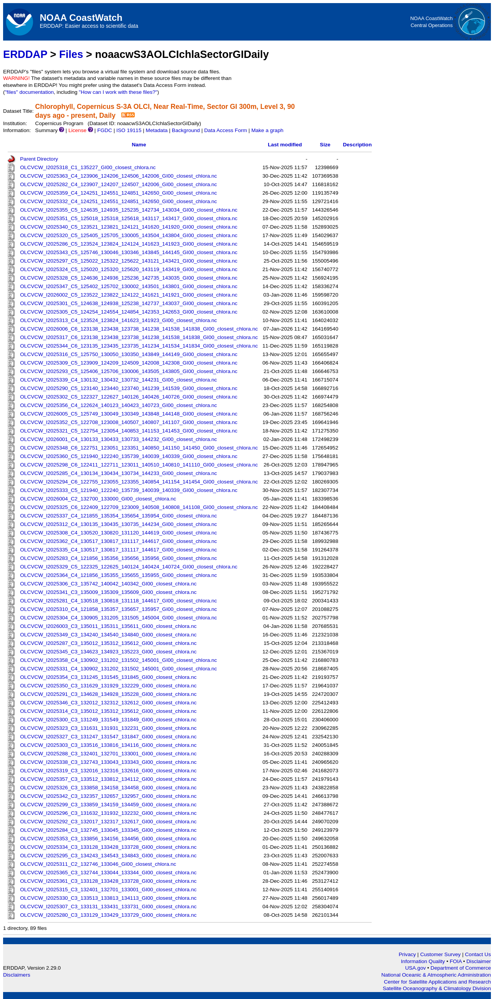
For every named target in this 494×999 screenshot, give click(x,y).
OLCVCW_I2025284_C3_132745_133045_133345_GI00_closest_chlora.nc (108, 830)
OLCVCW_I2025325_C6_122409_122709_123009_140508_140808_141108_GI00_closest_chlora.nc (139, 507)
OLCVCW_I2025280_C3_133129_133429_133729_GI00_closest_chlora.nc (108, 915)
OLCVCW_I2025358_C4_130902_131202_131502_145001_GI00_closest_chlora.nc (118, 660)
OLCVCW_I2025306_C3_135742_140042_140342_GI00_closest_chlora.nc (108, 584)
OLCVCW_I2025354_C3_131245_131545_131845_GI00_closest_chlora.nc (108, 677)
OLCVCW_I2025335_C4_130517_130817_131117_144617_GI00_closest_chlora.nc (118, 550)
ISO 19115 (128, 130)
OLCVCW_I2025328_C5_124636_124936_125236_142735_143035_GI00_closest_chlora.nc (128, 278)
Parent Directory (39, 159)
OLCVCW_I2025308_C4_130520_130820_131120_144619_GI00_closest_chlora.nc (118, 533)
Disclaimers (16, 975)
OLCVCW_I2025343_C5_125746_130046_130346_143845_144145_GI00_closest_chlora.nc (128, 252)
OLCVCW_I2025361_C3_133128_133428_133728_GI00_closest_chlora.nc (108, 881)
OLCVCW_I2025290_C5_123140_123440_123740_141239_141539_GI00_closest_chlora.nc (128, 388)
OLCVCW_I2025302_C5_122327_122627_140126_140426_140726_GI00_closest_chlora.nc (128, 397)
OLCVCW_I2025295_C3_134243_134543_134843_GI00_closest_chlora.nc (108, 855)
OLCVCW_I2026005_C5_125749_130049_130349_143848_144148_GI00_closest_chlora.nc (128, 414)
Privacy (407, 954)
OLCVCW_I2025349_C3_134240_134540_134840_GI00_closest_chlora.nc (108, 635)
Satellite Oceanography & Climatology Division (437, 988)
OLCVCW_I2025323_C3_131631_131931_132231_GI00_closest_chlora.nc (108, 728)
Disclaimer (479, 961)
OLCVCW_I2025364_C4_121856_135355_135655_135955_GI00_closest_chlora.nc (118, 575)
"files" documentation (29, 92)
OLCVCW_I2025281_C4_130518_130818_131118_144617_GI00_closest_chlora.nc (118, 601)
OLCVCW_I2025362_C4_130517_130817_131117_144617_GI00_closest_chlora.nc (118, 541)
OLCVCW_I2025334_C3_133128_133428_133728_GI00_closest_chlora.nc (108, 847)
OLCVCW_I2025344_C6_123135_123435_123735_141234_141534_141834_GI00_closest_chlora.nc (139, 346)
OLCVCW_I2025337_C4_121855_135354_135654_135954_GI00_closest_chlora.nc (118, 516)
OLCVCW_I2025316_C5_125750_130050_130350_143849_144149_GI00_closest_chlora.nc (128, 354)
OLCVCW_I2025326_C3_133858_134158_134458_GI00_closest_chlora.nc (108, 787)
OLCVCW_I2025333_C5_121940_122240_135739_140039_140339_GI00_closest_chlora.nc (128, 490)
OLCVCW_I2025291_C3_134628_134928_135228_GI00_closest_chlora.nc (108, 694)
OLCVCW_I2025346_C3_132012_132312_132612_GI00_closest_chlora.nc (108, 703)
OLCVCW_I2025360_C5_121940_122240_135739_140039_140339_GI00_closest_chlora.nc (128, 456)
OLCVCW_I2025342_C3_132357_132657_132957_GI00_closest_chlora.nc (108, 796)
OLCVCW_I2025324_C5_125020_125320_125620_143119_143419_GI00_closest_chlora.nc (128, 269)
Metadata (157, 130)
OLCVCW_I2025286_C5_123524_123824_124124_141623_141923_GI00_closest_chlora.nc (128, 244)
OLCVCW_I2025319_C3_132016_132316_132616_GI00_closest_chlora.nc (108, 770)
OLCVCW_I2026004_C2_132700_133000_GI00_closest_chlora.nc (98, 499)
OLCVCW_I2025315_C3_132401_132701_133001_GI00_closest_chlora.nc (108, 889)
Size (325, 145)
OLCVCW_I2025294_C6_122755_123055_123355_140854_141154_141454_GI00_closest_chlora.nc (139, 482)
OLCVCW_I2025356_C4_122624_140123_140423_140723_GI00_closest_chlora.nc (118, 405)
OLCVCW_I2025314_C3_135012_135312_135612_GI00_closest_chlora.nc (108, 711)
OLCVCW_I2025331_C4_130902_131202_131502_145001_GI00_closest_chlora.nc (118, 669)
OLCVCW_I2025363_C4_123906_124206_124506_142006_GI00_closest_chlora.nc (118, 176)
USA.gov (416, 968)
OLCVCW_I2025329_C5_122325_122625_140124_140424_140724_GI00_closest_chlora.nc (128, 567)
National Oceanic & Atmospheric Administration (436, 975)
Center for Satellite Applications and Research (437, 982)
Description (357, 145)
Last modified (285, 145)
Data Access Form (225, 130)
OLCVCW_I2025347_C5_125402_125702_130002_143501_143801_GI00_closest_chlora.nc (128, 286)
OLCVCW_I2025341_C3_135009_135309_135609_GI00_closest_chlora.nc (108, 592)
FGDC (104, 130)
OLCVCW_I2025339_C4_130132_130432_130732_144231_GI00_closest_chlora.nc (118, 380)
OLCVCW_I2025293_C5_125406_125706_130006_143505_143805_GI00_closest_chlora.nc (128, 371)
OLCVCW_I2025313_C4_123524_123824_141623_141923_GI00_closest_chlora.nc (118, 320)
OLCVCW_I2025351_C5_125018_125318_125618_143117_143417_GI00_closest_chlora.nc (128, 218)
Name (139, 145)
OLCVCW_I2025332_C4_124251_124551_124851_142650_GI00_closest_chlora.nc (118, 201)
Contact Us (478, 954)
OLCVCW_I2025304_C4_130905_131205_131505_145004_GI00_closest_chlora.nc (118, 618)
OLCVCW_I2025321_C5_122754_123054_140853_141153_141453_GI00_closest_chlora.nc (128, 431)
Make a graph (267, 130)
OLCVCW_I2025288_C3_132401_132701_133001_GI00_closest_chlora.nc (108, 753)
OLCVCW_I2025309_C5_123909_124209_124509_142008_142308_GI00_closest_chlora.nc (128, 363)
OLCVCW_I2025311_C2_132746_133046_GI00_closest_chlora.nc (98, 864)
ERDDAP (25, 54)
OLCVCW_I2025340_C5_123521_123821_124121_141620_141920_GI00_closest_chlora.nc (128, 227)
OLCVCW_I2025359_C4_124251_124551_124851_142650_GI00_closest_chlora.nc (118, 193)
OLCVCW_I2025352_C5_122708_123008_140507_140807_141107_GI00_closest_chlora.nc (128, 422)
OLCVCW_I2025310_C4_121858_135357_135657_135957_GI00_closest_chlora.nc (118, 609)
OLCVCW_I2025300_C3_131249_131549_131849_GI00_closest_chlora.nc (108, 720)
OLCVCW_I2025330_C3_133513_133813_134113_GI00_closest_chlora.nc (108, 898)
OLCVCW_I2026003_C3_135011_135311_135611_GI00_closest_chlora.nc (108, 626)
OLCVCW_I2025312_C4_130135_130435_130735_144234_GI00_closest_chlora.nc (118, 524)
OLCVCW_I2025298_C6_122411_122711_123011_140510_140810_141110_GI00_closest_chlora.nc (139, 465)
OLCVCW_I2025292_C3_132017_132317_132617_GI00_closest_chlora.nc (108, 821)
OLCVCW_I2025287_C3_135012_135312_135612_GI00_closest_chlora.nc (108, 643)
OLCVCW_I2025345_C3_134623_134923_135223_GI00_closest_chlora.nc (108, 652)
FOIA (456, 961)
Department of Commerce (461, 968)
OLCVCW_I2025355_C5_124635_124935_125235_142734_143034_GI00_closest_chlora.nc (128, 210)
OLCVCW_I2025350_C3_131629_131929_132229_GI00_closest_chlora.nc (108, 686)
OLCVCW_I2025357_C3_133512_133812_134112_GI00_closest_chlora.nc (108, 779)
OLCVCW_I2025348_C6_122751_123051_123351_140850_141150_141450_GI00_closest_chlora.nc (139, 448)
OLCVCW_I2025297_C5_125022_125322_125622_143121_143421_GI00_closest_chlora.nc (128, 261)
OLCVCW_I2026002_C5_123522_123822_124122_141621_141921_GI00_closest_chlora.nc (128, 295)
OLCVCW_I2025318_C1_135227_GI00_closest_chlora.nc (88, 167)
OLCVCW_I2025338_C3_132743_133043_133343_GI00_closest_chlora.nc (108, 762)
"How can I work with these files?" (118, 92)
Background (186, 130)
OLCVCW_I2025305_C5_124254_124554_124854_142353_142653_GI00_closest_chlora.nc (128, 312)
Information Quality (424, 961)
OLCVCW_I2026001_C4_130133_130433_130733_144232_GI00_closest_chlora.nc (118, 439)
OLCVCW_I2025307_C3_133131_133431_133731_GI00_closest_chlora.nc (108, 906)
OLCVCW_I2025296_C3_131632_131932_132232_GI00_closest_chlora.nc (108, 813)
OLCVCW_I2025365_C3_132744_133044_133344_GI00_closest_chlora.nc (108, 872)
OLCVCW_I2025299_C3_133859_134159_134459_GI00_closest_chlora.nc (108, 804)
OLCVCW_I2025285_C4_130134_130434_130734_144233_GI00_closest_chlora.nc (118, 473)
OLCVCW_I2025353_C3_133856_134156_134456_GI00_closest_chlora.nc (108, 838)
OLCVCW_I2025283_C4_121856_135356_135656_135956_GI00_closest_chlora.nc (118, 558)
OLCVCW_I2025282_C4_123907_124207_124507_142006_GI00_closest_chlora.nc (118, 184)
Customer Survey (440, 954)
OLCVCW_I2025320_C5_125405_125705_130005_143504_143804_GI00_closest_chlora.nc (128, 235)
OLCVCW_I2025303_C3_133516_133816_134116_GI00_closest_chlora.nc (108, 745)
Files (71, 54)
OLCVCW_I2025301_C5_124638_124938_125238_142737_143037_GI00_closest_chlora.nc (128, 303)
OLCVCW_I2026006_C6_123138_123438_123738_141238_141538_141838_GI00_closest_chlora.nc (139, 329)
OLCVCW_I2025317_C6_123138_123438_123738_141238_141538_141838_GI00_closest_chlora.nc (139, 337)
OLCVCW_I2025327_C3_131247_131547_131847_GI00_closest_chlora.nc (108, 736)
